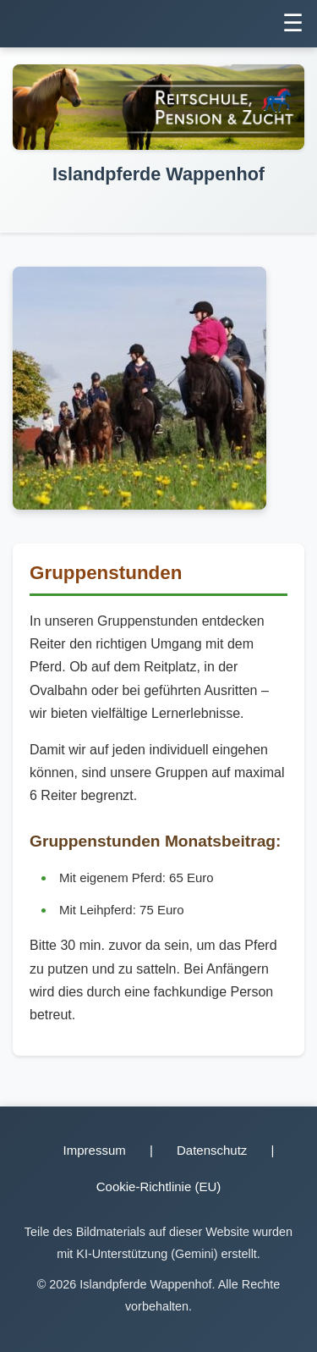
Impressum (94, 1150)
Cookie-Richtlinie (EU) (158, 1186)
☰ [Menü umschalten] (292, 23)
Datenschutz (212, 1150)
